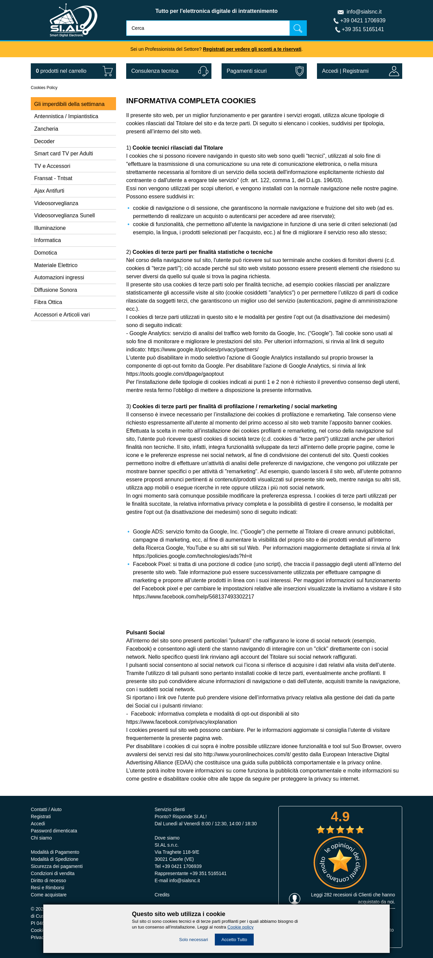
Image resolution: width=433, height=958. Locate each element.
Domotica (45, 253)
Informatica (47, 240)
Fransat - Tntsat (53, 178)
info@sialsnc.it (364, 12)
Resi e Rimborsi (47, 887)
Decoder (44, 141)
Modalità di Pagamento (55, 852)
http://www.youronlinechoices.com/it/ (247, 754)
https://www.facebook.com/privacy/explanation (181, 722)
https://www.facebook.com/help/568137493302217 (193, 597)
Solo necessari (193, 939)
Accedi (330, 71)
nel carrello (61, 71)
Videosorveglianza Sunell (64, 215)
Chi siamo (41, 838)
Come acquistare (49, 894)
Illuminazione (50, 228)
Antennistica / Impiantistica (66, 116)
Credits (162, 894)
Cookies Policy (44, 87)
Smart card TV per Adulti (63, 153)
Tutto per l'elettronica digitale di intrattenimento (216, 11)
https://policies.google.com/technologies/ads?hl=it (192, 556)
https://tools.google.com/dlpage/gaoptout (175, 374)
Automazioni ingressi (59, 277)
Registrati (41, 816)
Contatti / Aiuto (46, 809)
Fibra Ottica (48, 302)
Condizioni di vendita (52, 873)
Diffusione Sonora (55, 290)
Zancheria (46, 129)
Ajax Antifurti (49, 191)
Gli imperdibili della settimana (69, 104)
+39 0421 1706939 (363, 20)
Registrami (355, 71)
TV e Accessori (52, 166)
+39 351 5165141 (363, 29)
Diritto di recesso (48, 880)
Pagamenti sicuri (247, 71)
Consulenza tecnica (155, 71)
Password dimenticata (54, 830)
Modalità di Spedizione (54, 859)
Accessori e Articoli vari (62, 315)
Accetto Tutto (234, 939)
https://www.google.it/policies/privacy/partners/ (203, 349)
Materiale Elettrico (55, 265)
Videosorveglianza (56, 203)
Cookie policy (240, 927)
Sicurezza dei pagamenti (57, 866)
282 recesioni (338, 894)
